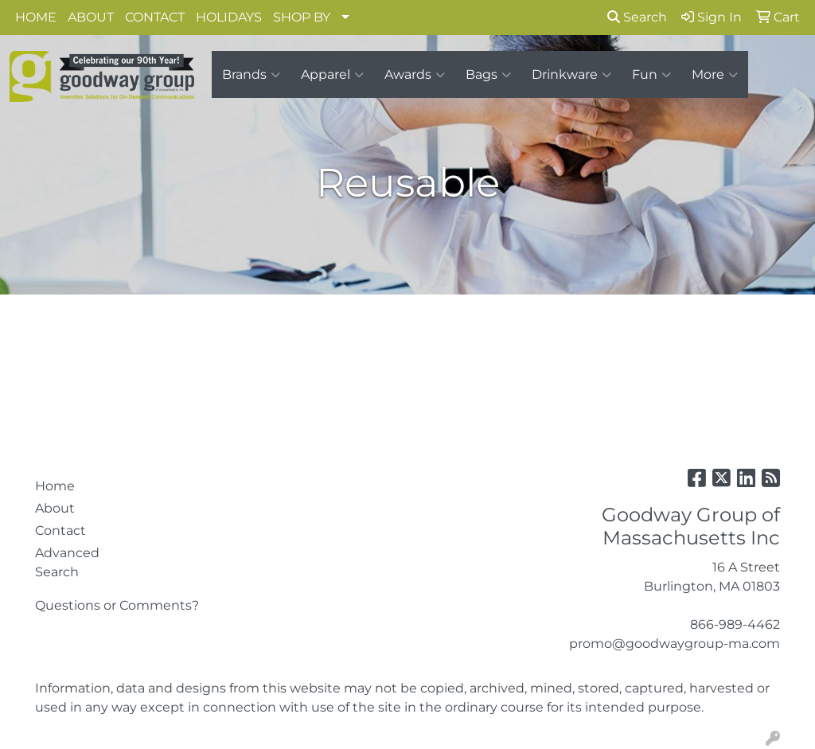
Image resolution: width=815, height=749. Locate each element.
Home (55, 485)
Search (637, 17)
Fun (651, 74)
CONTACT (155, 17)
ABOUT (91, 17)
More (715, 74)
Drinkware (571, 74)
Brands (251, 74)
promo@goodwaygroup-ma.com (674, 643)
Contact (60, 530)
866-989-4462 (735, 624)
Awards (414, 74)
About (55, 508)
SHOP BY (301, 17)
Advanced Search (67, 562)
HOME (36, 17)
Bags (488, 74)
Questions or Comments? (117, 605)
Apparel (332, 74)
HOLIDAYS (229, 17)
